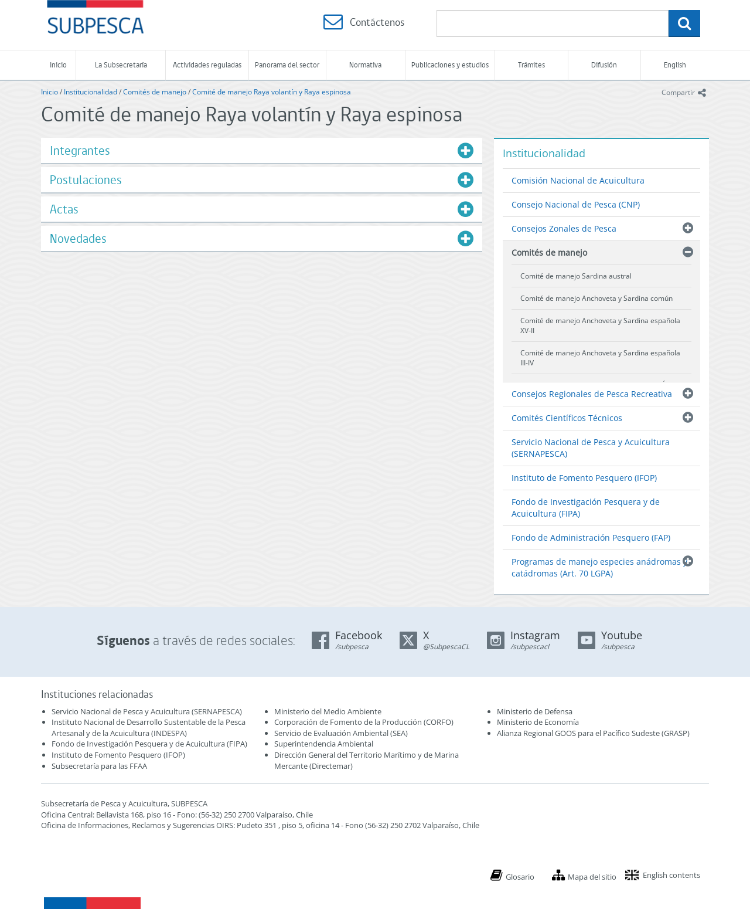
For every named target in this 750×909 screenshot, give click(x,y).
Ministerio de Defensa (534, 711)
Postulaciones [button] (86, 179)
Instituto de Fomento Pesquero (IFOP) (584, 477)
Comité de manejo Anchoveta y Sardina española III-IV (600, 358)
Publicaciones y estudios (450, 64)
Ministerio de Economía (538, 722)
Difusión (604, 64)
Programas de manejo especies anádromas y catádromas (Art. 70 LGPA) (599, 567)
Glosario (520, 876)
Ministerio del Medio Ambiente (327, 711)
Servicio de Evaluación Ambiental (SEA (339, 733)
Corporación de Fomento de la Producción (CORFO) (364, 722)
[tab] (261, 150)
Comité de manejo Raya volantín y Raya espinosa (271, 92)
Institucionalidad (90, 92)
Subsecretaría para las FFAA (99, 766)
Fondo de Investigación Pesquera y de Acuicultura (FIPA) (586, 507)
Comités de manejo (154, 92)
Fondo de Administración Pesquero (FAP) (591, 537)
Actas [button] (64, 209)
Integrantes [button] (80, 150)
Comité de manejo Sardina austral (576, 276)
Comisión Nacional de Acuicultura (578, 180)
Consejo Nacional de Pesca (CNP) (576, 204)
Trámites (531, 64)
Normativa (365, 64)
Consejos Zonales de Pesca (564, 228)
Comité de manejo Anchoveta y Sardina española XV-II (600, 325)
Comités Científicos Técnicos (567, 417)
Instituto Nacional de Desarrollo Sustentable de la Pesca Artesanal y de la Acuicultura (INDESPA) (149, 727)
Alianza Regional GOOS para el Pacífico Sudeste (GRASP (592, 733)
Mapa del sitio (592, 876)
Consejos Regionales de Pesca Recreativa (592, 393)
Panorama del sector (287, 64)
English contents (671, 875)
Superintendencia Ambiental (323, 743)
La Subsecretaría (121, 64)
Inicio (58, 64)
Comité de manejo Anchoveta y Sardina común (596, 298)
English (675, 64)
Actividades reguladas (207, 64)
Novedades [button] (78, 238)
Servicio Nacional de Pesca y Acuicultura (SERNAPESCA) (591, 447)
